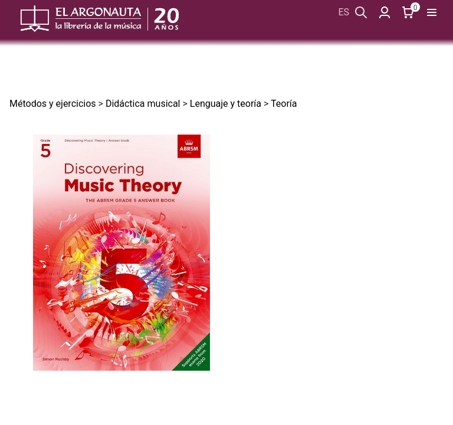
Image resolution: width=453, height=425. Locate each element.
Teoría (284, 103)
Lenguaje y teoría (225, 103)
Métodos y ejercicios (52, 103)
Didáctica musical (143, 103)
